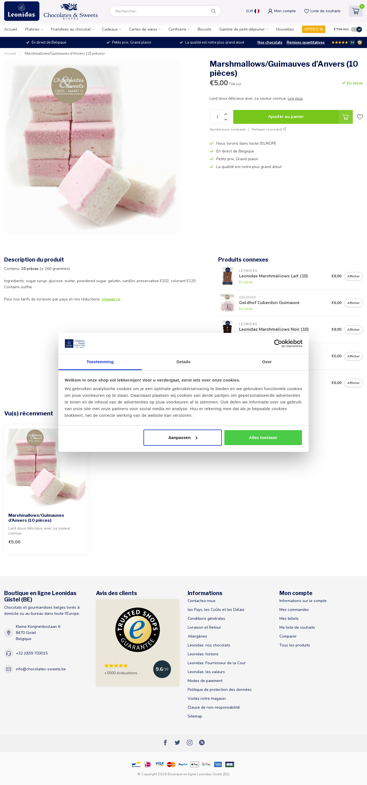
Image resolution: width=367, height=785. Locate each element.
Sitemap (195, 716)
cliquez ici (111, 299)
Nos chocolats (269, 42)
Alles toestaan (263, 437)
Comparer (288, 636)
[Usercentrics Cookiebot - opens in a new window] (278, 343)
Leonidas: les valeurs (206, 671)
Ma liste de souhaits (297, 627)
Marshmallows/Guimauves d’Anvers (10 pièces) (65, 53)
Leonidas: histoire (203, 654)
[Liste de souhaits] (360, 117)
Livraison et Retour (204, 627)
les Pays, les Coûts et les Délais (216, 609)
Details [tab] (183, 361)
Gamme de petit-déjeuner (242, 29)
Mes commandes (294, 609)
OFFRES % (313, 29)
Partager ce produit (269, 129)
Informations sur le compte (303, 600)
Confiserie (177, 29)
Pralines (32, 29)
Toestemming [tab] (100, 361)
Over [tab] (267, 361)
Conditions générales (206, 618)
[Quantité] (219, 117)
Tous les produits (294, 645)
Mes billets (289, 618)
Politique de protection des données (220, 689)
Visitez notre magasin (207, 698)
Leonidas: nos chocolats (209, 645)
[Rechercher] (213, 11)
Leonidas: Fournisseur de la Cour (217, 663)
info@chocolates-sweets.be (41, 669)
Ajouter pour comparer (228, 129)
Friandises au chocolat (71, 29)
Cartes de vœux (143, 29)
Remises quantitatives (306, 42)
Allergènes (197, 636)
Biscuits (204, 29)
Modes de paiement (205, 680)
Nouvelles (285, 29)
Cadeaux (110, 29)
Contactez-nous (201, 600)
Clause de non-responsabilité (214, 707)
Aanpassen (182, 437)
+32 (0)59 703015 (32, 653)
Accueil (10, 29)
